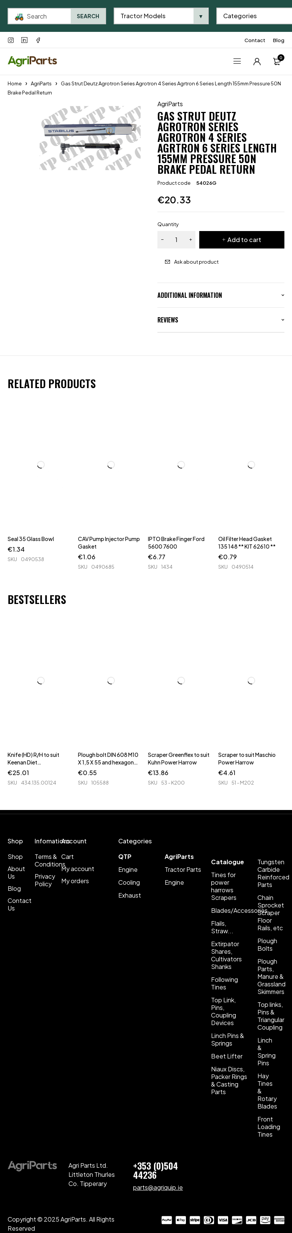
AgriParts (41, 83)
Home (15, 83)
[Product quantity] (176, 239)
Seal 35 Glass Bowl (31, 538)
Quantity (168, 224)
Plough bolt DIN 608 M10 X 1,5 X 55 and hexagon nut (108, 762)
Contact (254, 40)
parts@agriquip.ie (158, 1187)
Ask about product (196, 262)
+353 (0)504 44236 (155, 1170)
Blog (278, 40)
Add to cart (244, 240)
